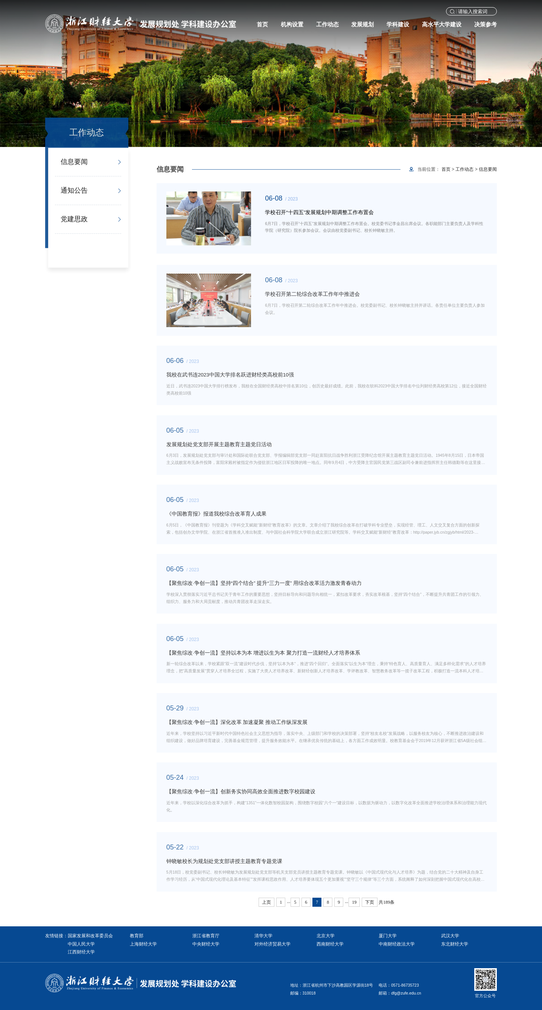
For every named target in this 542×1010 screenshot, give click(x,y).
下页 (369, 902)
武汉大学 (450, 935)
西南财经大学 (330, 944)
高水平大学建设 (441, 24)
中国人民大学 (81, 944)
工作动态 (327, 24)
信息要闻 (74, 163)
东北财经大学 (454, 944)
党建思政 (74, 220)
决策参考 (485, 24)
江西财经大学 (81, 952)
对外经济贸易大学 (272, 944)
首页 (262, 24)
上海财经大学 (143, 944)
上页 (266, 902)
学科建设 (398, 24)
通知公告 (74, 191)
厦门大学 (388, 935)
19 (354, 902)
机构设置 (292, 24)
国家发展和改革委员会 (90, 935)
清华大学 (263, 935)
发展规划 (362, 24)
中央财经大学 (205, 944)
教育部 (136, 935)
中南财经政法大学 (397, 944)
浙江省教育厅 (205, 935)
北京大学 (326, 935)
